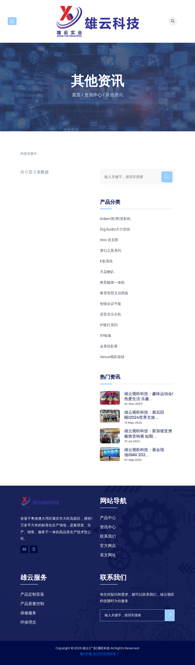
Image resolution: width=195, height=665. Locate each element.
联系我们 (108, 536)
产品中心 (108, 517)
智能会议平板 (110, 303)
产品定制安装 (32, 594)
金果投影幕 (109, 346)
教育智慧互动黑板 (114, 293)
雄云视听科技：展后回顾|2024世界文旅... (144, 415)
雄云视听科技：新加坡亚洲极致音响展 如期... (148, 433)
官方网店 (108, 545)
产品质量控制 (32, 603)
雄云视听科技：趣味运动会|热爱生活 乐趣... (148, 396)
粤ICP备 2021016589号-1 (99, 653)
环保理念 (28, 622)
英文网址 (108, 554)
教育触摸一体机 (112, 282)
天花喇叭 (107, 271)
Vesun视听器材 (112, 356)
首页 (76, 95)
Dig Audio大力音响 (115, 229)
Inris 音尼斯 (109, 239)
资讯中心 (93, 95)
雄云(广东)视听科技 (96, 648)
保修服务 (28, 612)
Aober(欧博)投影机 (115, 218)
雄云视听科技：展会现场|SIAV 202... (144, 452)
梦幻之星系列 (110, 250)
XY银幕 (105, 335)
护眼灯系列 (109, 324)
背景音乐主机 (110, 314)
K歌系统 (106, 261)
